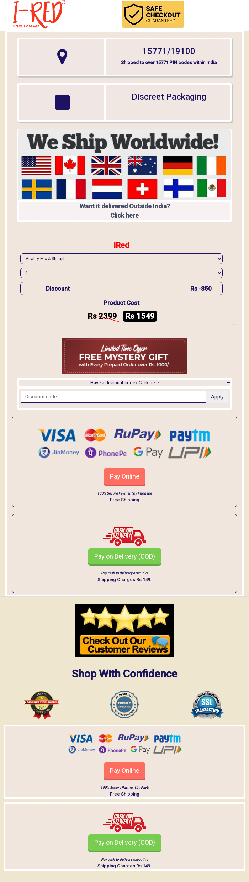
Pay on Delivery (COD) (124, 556)
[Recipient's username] (113, 397)
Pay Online (124, 476)
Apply (217, 397)
